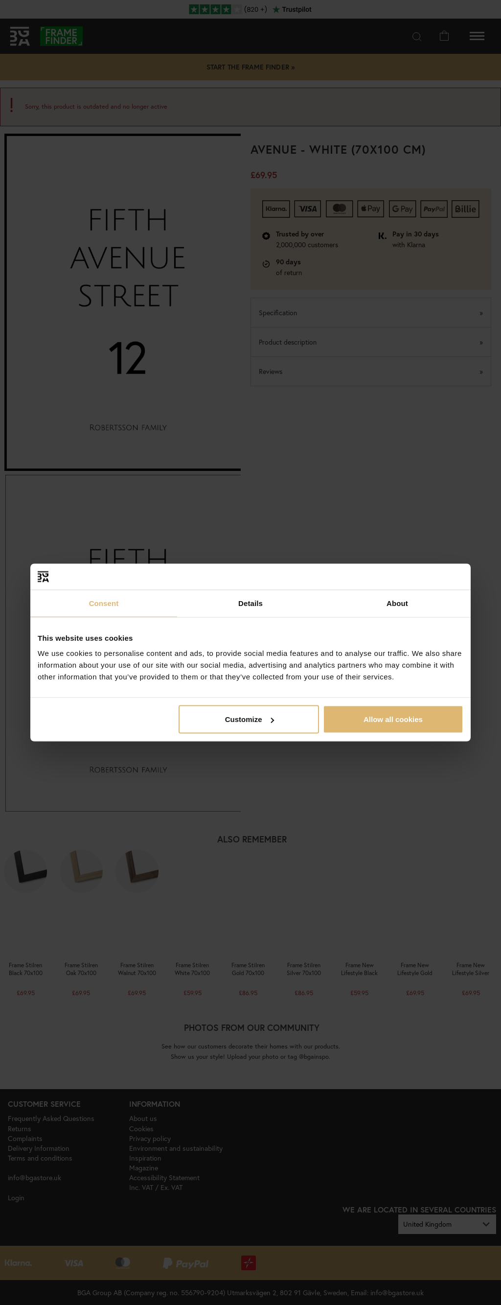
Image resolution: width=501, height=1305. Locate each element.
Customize (249, 719)
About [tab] (397, 603)
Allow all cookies (393, 719)
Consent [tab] (104, 603)
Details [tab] (250, 603)
